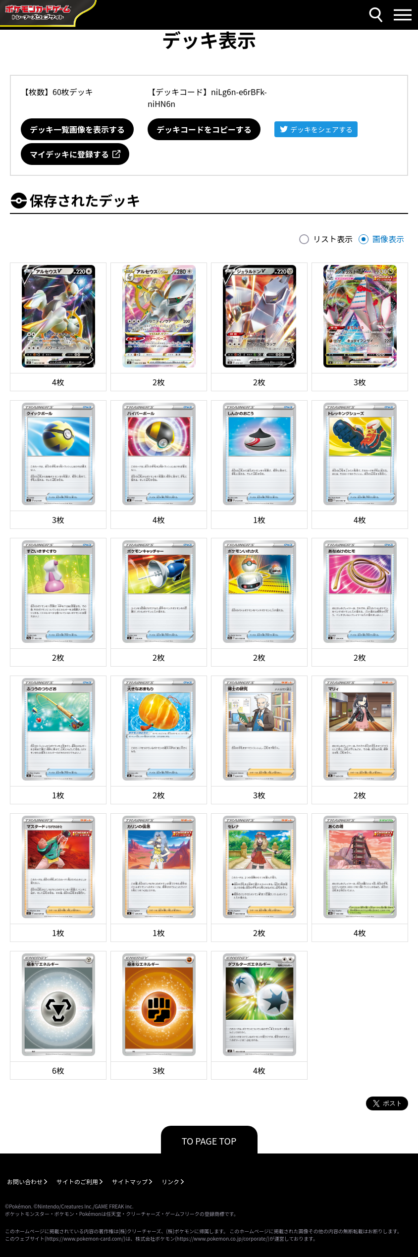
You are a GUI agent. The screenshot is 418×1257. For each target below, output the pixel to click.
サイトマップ (130, 1181)
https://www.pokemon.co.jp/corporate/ (222, 1238)
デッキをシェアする (321, 129)
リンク (170, 1181)
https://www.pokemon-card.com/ (84, 1238)
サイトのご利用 (77, 1181)
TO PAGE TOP (209, 1140)
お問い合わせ (25, 1181)
